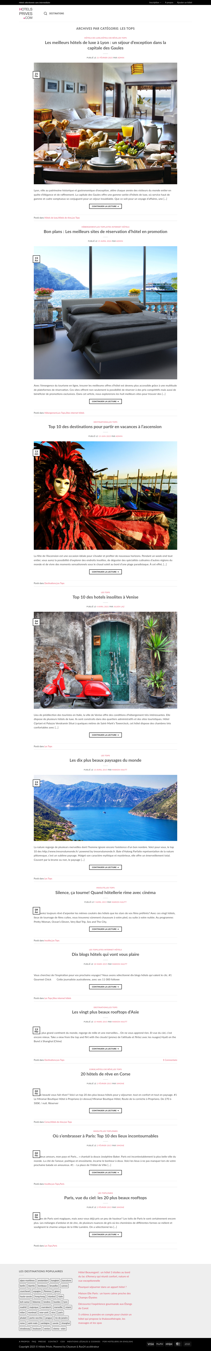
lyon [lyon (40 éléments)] (65, 1302)
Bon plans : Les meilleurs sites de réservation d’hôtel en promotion (105, 231)
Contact (53, 1341)
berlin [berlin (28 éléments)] (22, 1285)
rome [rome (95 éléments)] (22, 1323)
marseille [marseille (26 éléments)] (58, 1307)
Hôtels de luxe (92, 38)
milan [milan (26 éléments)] (22, 1312)
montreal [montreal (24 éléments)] (32, 1312)
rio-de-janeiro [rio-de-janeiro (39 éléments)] (61, 1318)
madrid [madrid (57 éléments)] (23, 1307)
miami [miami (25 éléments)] (68, 1307)
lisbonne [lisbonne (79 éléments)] (36, 1302)
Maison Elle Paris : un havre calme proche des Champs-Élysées (104, 1295)
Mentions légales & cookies (83, 1341)
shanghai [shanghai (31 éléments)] (66, 1323)
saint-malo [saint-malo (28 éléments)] (33, 1323)
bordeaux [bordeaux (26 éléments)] (42, 1285)
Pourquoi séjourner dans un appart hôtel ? (102, 1286)
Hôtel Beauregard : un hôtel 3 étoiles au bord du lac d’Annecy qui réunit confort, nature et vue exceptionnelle (104, 1276)
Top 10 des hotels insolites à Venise (105, 596)
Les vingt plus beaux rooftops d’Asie (105, 1011)
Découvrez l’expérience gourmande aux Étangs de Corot (105, 1306)
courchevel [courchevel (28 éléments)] (25, 1291)
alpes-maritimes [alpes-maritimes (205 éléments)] (27, 1280)
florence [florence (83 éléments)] (47, 1291)
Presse (42, 1341)
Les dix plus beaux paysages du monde (105, 760)
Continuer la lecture (105, 206)
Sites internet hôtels (117, 227)
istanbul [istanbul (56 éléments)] (51, 1296)
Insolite (100, 888)
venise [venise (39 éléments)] (47, 1328)
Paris (115, 1131)
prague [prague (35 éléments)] (49, 1318)
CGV (62, 1341)
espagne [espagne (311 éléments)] (37, 1291)
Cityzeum (71, 1346)
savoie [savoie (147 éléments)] (55, 1323)
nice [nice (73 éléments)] (53, 1312)
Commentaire (170, 1060)
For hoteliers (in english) (118, 1341)
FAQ (34, 1341)
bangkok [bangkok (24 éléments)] (55, 1280)
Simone (120, 1083)
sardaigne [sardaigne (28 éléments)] (45, 1323)
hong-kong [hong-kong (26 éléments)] (40, 1296)
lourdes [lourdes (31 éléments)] (57, 1302)
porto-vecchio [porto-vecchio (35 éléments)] (36, 1318)
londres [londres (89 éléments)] (47, 1302)
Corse (92, 1069)
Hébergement (89, 227)
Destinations (56, 13)
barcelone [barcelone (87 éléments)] (66, 1280)
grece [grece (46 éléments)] (57, 1291)
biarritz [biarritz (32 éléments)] (31, 1285)
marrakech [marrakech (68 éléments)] (46, 1307)
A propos (169, 2)
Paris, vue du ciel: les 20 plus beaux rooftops (105, 1197)
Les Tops (122, 38)
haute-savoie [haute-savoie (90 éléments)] (26, 1296)
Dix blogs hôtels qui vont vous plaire (105, 954)
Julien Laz (119, 606)
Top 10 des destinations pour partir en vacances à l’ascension (105, 426)
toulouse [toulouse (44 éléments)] (37, 1328)
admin (121, 58)
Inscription (155, 2)
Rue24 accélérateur (89, 1346)
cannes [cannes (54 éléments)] (64, 1285)
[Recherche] (45, 13)
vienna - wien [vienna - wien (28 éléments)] (59, 1328)
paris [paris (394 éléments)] (60, 1312)
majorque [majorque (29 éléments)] (34, 1307)
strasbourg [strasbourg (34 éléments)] (25, 1328)
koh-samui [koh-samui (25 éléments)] (25, 1302)
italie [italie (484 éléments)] (60, 1296)
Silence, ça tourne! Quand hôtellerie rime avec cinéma (105, 892)
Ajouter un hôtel (184, 2)
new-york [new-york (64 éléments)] (43, 1312)
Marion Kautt (119, 770)
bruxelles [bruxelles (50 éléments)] (54, 1285)
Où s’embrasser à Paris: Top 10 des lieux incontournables (105, 1135)
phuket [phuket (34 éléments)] (23, 1318)
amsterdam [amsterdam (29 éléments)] (43, 1280)
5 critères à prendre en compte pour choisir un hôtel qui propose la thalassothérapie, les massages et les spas (105, 1318)
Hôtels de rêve (109, 38)
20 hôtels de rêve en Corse (105, 1073)
